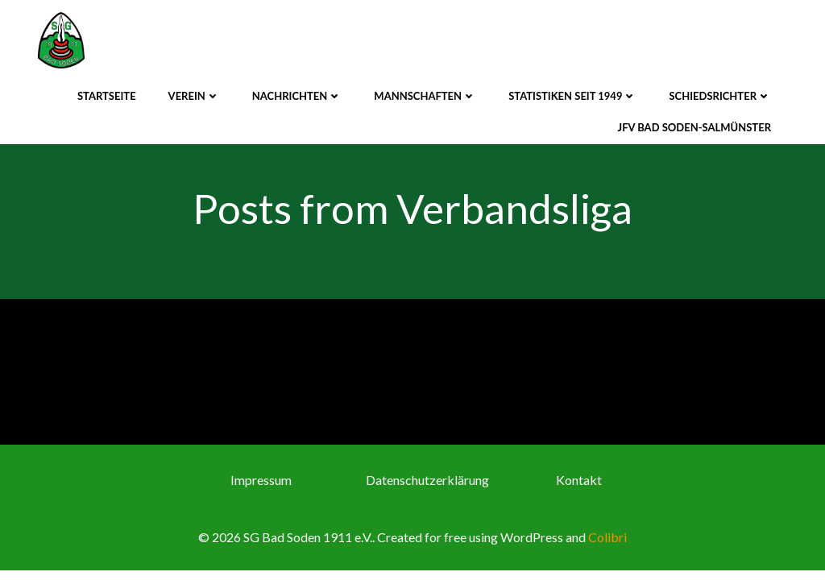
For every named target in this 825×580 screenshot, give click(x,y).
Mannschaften (425, 95)
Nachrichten (297, 95)
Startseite (106, 95)
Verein (194, 95)
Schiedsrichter (720, 95)
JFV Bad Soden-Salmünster (694, 127)
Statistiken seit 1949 (572, 95)
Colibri (607, 537)
